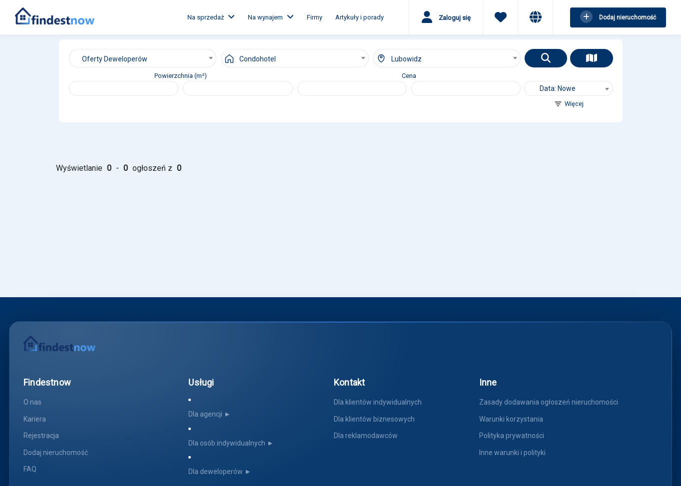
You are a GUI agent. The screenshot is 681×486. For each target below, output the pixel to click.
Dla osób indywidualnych (231, 443)
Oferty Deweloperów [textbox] (114, 59)
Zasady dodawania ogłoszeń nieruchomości (548, 402)
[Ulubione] (501, 18)
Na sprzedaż (211, 17)
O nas (32, 402)
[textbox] (568, 88)
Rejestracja (41, 436)
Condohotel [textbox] (257, 59)
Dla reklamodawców (366, 436)
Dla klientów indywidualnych (378, 402)
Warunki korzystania (511, 419)
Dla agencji (210, 414)
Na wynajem (271, 17)
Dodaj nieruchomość (55, 453)
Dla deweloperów (220, 472)
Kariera (34, 419)
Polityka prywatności (511, 436)
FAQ (29, 469)
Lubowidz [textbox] (406, 59)
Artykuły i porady (359, 17)
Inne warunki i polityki (512, 453)
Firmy (314, 17)
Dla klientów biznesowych (374, 419)
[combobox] (142, 58)
